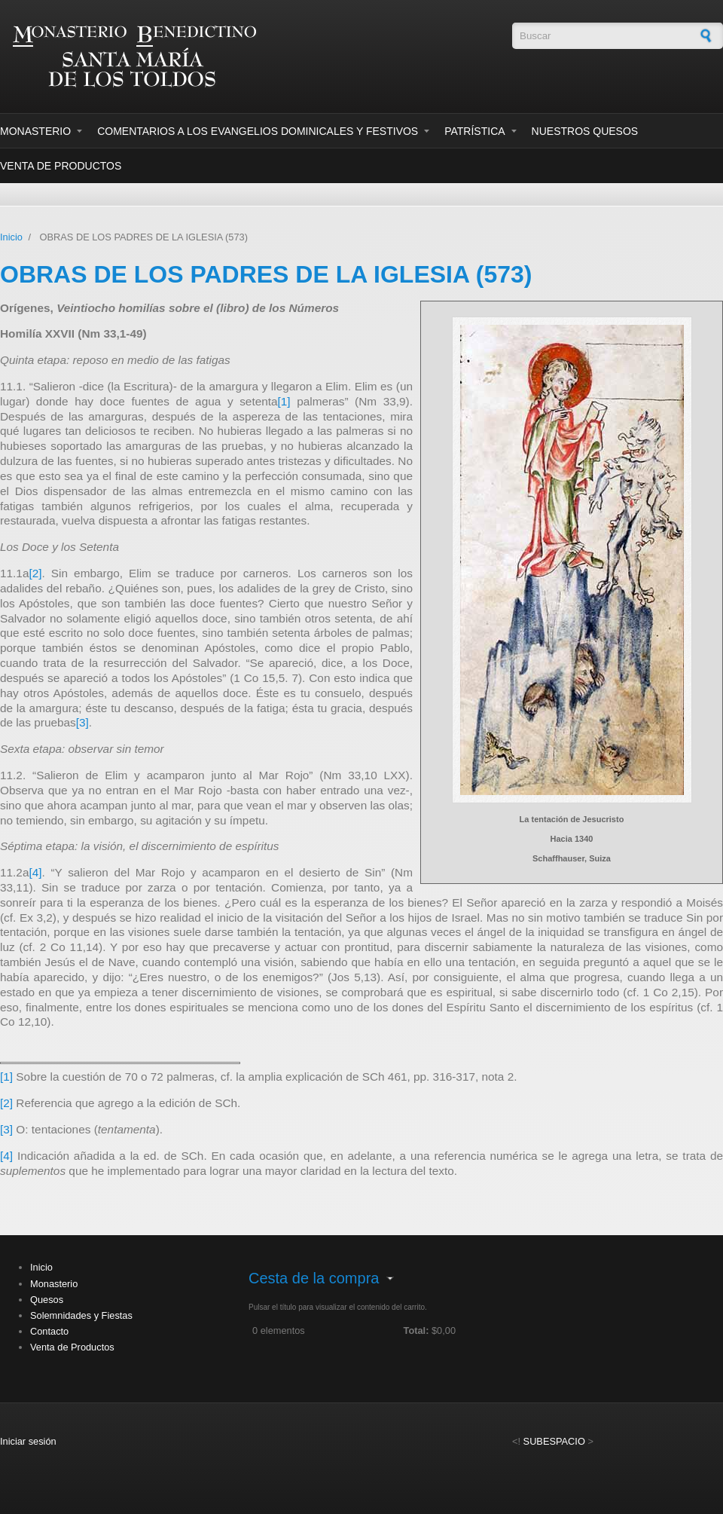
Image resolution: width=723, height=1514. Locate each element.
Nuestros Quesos (585, 131)
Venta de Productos (60, 166)
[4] (35, 872)
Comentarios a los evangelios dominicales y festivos (257, 131)
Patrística (474, 131)
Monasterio (35, 131)
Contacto (49, 1331)
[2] (35, 573)
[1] (284, 401)
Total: (416, 1330)
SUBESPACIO (554, 1441)
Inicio (11, 237)
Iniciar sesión (28, 1441)
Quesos (46, 1299)
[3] (82, 722)
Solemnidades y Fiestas (81, 1315)
